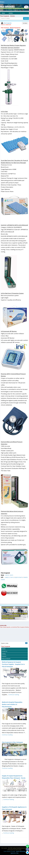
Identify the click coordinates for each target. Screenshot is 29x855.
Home (3, 13)
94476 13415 (9, 575)
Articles (11, 13)
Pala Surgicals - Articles (7, 16)
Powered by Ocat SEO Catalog (14, 849)
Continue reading (13, 694)
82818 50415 (19, 577)
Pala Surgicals (8, 23)
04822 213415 (9, 577)
